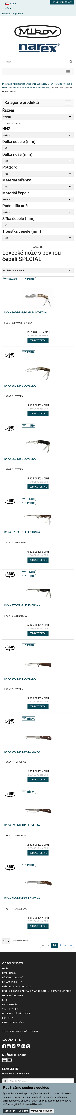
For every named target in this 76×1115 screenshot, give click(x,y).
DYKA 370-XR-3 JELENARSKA (22, 605)
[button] (19, 3)
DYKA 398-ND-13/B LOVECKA (22, 825)
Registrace (17, 13)
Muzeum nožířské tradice (16, 1013)
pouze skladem (13, 123)
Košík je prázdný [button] (62, 2)
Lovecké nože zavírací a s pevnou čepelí (30, 87)
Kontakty (7, 1018)
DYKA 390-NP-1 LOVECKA (20, 678)
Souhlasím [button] (10, 1111)
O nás (5, 968)
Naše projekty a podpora (16, 986)
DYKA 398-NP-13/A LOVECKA (22, 898)
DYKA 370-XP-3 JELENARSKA (22, 532)
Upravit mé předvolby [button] (41, 1111)
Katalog (58, 84)
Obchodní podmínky (12, 995)
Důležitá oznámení (12, 977)
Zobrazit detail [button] (38, 340)
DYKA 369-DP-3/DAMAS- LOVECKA (25, 312)
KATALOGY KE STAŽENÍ (13, 1022)
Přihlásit (6, 13)
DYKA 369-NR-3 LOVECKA (20, 458)
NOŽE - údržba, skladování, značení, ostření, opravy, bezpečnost (37, 991)
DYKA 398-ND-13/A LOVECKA (22, 751)
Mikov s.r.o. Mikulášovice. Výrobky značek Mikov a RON (27, 84)
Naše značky (9, 973)
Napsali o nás (9, 1004)
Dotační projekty (12, 982)
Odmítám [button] (23, 1111)
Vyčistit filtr (38, 247)
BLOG (5, 1000)
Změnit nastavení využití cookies (20, 1031)
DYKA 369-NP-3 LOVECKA (20, 385)
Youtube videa (10, 1009)
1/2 (55, 945)
